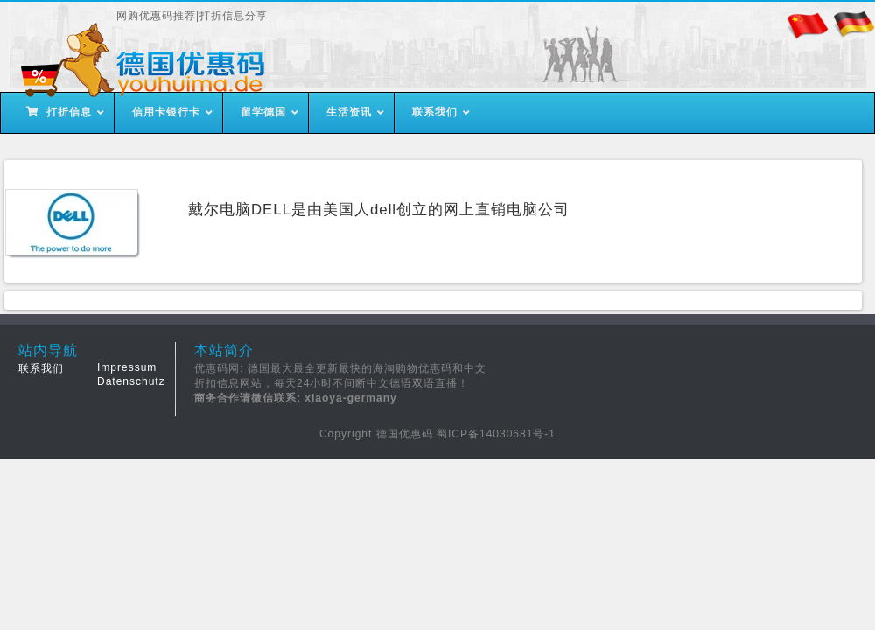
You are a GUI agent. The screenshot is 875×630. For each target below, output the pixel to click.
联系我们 (41, 368)
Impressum (127, 367)
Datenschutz (131, 381)
